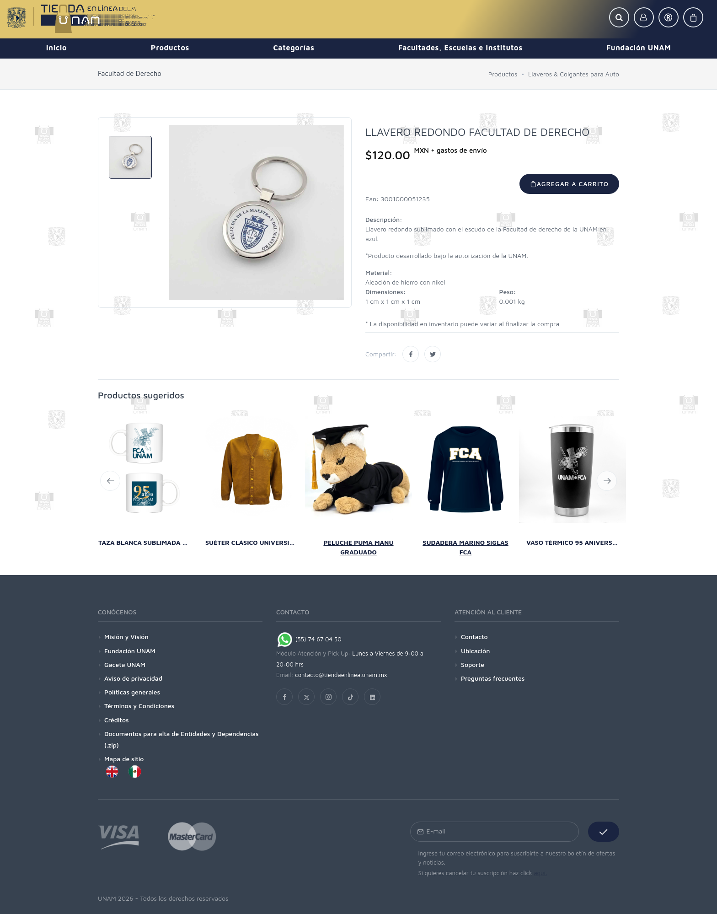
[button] (619, 17)
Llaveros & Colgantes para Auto (573, 74)
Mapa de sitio (124, 759)
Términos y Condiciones (139, 706)
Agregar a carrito (569, 184)
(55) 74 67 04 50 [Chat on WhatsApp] (309, 639)
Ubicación (475, 651)
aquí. (540, 872)
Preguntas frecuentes (492, 678)
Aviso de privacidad (133, 678)
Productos (503, 74)
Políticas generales (132, 692)
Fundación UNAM (129, 651)
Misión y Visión (126, 636)
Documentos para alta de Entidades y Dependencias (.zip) (181, 739)
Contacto (474, 636)
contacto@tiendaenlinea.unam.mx (341, 674)
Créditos (116, 720)
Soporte (472, 664)
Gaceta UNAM (124, 664)
